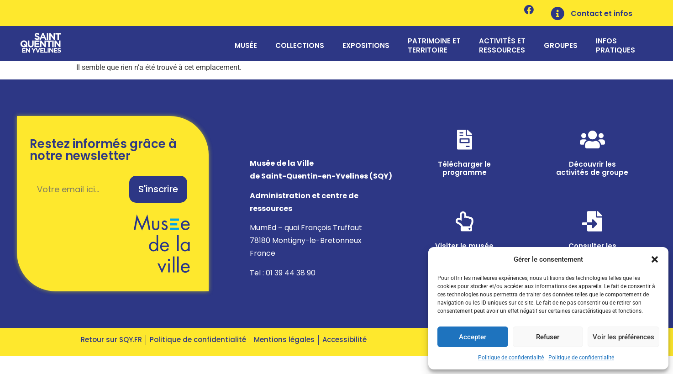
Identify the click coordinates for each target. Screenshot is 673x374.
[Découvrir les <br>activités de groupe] (592, 144)
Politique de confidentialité (511, 357)
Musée (246, 47)
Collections (299, 47)
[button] (654, 254)
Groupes (561, 47)
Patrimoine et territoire (434, 46)
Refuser (547, 337)
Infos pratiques (615, 46)
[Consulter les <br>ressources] (592, 226)
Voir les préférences (623, 337)
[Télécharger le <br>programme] (464, 144)
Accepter (472, 337)
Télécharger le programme (464, 173)
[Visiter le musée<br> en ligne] (464, 226)
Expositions (365, 47)
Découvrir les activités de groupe (592, 173)
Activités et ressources (502, 46)
